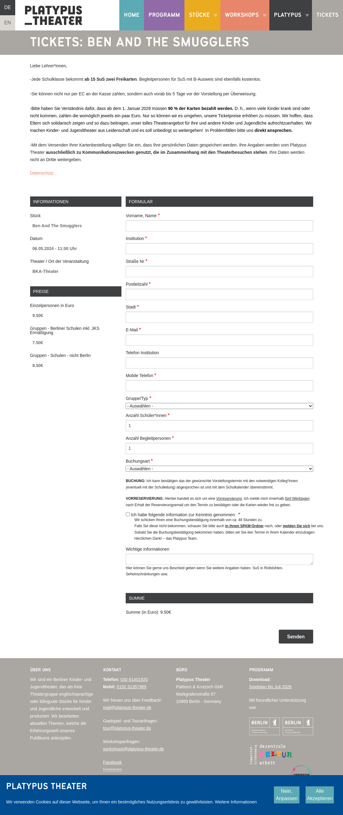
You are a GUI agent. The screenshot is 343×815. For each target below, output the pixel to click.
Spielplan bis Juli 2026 (270, 686)
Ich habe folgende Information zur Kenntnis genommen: (184, 514)
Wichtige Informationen (147, 549)
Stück (35, 215)
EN (7, 22)
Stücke (200, 21)
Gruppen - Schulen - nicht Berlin (60, 355)
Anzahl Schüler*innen (146, 415)
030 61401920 (134, 679)
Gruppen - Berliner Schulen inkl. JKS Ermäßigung (65, 330)
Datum (36, 238)
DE (7, 7)
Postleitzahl (137, 284)
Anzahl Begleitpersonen (148, 438)
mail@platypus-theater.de (127, 707)
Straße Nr (135, 261)
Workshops (243, 21)
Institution (135, 238)
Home (131, 15)
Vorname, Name (141, 215)
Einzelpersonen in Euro (52, 305)
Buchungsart (138, 461)
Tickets (327, 15)
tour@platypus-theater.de (127, 728)
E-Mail (132, 330)
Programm (164, 15)
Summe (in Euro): (142, 612)
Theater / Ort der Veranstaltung (59, 261)
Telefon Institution (142, 353)
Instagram (112, 769)
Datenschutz (42, 173)
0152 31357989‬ (131, 686)
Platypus (289, 21)
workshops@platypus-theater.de (133, 748)
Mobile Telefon (139, 375)
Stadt (131, 307)
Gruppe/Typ (137, 398)
